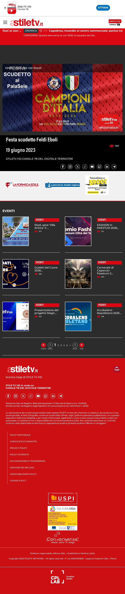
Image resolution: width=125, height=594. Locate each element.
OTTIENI (103, 7)
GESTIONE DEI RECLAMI (22, 467)
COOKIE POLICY (18, 480)
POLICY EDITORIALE (20, 435)
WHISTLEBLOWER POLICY (23, 474)
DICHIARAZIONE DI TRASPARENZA (27, 461)
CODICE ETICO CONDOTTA (23, 441)
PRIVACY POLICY (18, 448)
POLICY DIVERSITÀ (19, 454)
